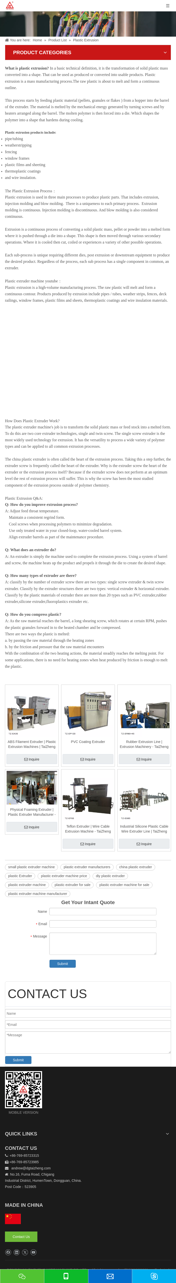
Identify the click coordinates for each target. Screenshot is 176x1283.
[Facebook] (8, 1252)
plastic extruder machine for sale (124, 885)
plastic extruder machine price (64, 876)
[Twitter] (25, 1252)
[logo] (23, 1089)
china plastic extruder (135, 867)
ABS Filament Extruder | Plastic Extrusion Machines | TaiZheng (32, 744)
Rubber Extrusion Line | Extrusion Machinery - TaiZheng (144, 744)
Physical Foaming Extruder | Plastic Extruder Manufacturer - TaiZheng (32, 812)
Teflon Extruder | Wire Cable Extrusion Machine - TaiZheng (88, 828)
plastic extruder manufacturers (87, 867)
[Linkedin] (16, 1252)
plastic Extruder (20, 876)
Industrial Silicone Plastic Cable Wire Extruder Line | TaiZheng (144, 828)
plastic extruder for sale (73, 885)
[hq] (13, 1219)
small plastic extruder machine (31, 867)
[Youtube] (33, 1252)
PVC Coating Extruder (88, 742)
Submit (62, 964)
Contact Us (21, 1237)
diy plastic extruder (110, 876)
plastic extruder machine (27, 885)
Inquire (31, 759)
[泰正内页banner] (88, 18)
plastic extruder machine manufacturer (37, 894)
